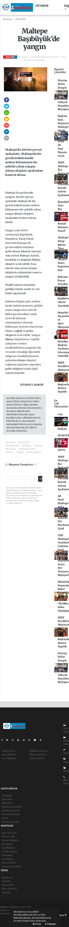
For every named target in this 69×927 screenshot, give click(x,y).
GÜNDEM (42, 5)
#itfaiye (10, 452)
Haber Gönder (37, 758)
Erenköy (11, 259)
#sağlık (20, 452)
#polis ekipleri (33, 452)
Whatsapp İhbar (37, 754)
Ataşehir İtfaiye (30, 259)
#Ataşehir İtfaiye (27, 449)
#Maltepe (27, 445)
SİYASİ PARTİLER (11, 814)
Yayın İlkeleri (9, 754)
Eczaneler (7, 844)
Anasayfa (8, 19)
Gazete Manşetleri (11, 866)
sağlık (18, 330)
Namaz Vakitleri (10, 840)
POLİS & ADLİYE (10, 821)
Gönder (40, 479)
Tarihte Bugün (9, 851)
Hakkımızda (8, 750)
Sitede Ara (7, 877)
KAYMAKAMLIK (10, 810)
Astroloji (6, 892)
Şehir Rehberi (9, 862)
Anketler (6, 881)
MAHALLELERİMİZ (12, 806)
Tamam (50, 924)
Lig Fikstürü (8, 847)
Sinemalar (7, 855)
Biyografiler (8, 885)
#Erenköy (11, 449)
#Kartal (38, 445)
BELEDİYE (7, 803)
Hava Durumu (9, 832)
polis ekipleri (14, 368)
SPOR (5, 818)
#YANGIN (11, 442)
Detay (37, 924)
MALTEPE (20, 19)
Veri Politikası (9, 758)
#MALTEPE (24, 442)
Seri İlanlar (8, 859)
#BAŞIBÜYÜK (12, 445)
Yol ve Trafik (8, 836)
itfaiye (18, 213)
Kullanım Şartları (38, 750)
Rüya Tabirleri (9, 888)
